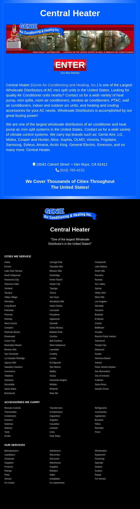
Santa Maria (10, 389)
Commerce (9, 371)
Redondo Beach (12, 332)
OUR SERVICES (14, 444)
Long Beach (10, 306)
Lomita (53, 358)
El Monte (99, 319)
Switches (8, 424)
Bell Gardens (56, 341)
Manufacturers (11, 450)
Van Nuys (54, 297)
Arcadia (98, 332)
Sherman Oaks (11, 284)
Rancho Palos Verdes (105, 336)
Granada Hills (56, 266)
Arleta (7, 262)
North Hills (100, 271)
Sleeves (8, 428)
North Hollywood (12, 275)
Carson (98, 323)
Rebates (54, 471)
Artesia (98, 362)
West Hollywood (57, 345)
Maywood (99, 349)
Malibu (53, 371)
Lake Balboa (101, 266)
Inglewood (55, 319)
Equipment (100, 454)
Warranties (55, 454)
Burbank (99, 314)
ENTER (70, 65)
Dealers (98, 467)
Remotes (99, 428)
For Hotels (9, 483)
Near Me (54, 393)
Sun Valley (100, 284)
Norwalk (53, 323)
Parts (6, 475)
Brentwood (9, 393)
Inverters (8, 420)
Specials (99, 463)
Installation (55, 479)
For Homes (100, 479)
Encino (7, 266)
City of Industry (102, 376)
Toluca (53, 293)
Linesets (54, 428)
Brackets (99, 420)
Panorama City (11, 279)
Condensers (10, 416)
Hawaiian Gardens (13, 367)
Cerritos (53, 336)
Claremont (100, 341)
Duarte (98, 354)
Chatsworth (100, 262)
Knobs (7, 436)
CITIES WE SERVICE (17, 256)
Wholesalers (101, 450)
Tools (6, 432)
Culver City (9, 341)
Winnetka (8, 301)
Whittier (53, 384)
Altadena (8, 376)
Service (8, 479)
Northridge (55, 275)
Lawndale (54, 349)
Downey (8, 319)
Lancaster (54, 310)
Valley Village (10, 297)
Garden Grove (102, 389)
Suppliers (8, 463)
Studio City (55, 284)
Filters (98, 424)
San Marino (55, 367)
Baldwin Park (56, 332)
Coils (52, 432)
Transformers (56, 408)
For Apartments (57, 483)
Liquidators (9, 454)
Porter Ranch (56, 279)
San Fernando (11, 354)
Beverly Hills (10, 349)
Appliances (100, 416)
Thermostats (10, 412)
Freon (97, 432)
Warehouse (55, 463)
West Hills (99, 297)
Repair (98, 475)
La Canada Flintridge (14, 358)
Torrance (99, 310)
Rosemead (9, 336)
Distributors (55, 450)
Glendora (8, 380)
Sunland (8, 288)
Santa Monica (56, 327)
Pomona (8, 314)
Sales (52, 475)
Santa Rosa (100, 384)
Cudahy (53, 354)
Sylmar (98, 288)
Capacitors (55, 416)
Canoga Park (56, 262)
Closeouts (9, 458)
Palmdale (8, 310)
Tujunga (53, 288)
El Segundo (55, 362)
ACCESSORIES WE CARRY (22, 402)
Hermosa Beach (102, 358)
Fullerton (99, 380)
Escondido (9, 384)
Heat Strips (55, 436)
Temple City (100, 345)
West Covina (10, 323)
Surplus (98, 471)
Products (8, 467)
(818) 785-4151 (70, 170)
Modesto (54, 389)
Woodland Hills (57, 301)
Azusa (53, 376)
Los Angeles (101, 301)
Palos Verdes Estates (105, 367)
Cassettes (54, 424)
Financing (99, 458)
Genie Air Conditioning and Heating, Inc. (64, 85)
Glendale (99, 306)
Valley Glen (100, 293)
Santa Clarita (56, 306)
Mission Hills (56, 271)
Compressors (56, 412)
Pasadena (54, 314)
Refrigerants (101, 408)
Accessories (101, 412)
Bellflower (99, 327)
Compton (8, 327)
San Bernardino (102, 371)
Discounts (54, 458)
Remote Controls (12, 408)
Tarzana (8, 293)
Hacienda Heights (58, 380)
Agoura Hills (10, 362)
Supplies (54, 420)
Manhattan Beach (13, 345)
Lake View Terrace (13, 271)
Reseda (98, 279)
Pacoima (99, 275)
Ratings (8, 471)
